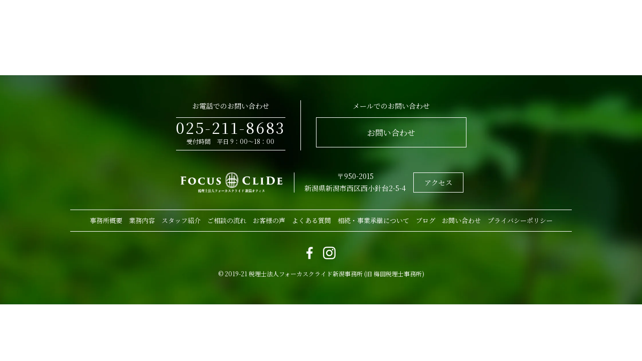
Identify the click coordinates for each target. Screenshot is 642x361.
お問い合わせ (391, 132)
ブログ (425, 220)
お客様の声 (269, 220)
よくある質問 (311, 220)
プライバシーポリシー (520, 220)
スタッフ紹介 (181, 220)
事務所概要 (106, 220)
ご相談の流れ (226, 220)
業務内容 (142, 220)
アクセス (438, 182)
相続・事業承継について (373, 220)
